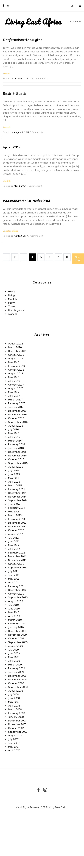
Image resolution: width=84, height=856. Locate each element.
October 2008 (16, 683)
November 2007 (17, 724)
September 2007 (17, 731)
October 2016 (16, 418)
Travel (11, 306)
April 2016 (14, 436)
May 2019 (13, 362)
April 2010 (14, 616)
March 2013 (15, 515)
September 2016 (17, 422)
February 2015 (16, 489)
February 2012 (16, 552)
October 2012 (16, 530)
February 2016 (16, 444)
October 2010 (16, 593)
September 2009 (17, 642)
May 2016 (13, 433)
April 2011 (14, 582)
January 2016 (16, 448)
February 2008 (16, 713)
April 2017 (14, 395)
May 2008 (13, 701)
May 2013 (13, 511)
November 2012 (17, 526)
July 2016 (13, 429)
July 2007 (13, 739)
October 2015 (16, 459)
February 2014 (16, 507)
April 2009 (14, 660)
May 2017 (13, 392)
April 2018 (14, 380)
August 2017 (15, 388)
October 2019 (16, 354)
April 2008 (14, 705)
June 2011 (14, 575)
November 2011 (17, 560)
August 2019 (15, 358)
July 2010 (13, 604)
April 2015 (14, 481)
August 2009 (15, 646)
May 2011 (13, 578)
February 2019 (16, 366)
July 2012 (13, 537)
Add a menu (74, 21)
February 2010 (16, 623)
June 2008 (14, 698)
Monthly (12, 299)
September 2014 (17, 500)
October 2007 (16, 728)
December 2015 (17, 451)
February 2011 (16, 586)
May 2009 (13, 657)
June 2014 (14, 504)
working (13, 313)
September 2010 (17, 597)
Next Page (78, 258)
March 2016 (15, 440)
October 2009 (16, 638)
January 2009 (16, 672)
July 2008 (13, 694)
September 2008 (17, 687)
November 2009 (17, 634)
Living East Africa (33, 22)
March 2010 (15, 619)
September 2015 (17, 463)
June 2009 (14, 653)
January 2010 (16, 627)
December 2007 (17, 720)
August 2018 (15, 373)
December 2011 (17, 556)
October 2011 (16, 563)
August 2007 (15, 735)
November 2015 (17, 455)
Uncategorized (17, 310)
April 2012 (14, 548)
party (11, 302)
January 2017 (16, 407)
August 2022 (15, 343)
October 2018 (16, 369)
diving (11, 291)
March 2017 (15, 399)
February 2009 (16, 668)
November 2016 (17, 414)
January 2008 (16, 716)
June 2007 (14, 743)
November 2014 (17, 496)
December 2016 (17, 410)
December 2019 (17, 351)
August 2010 (15, 601)
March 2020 (15, 347)
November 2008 (17, 679)
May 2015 (13, 478)
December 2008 (17, 675)
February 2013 (16, 519)
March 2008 (15, 709)
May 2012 (13, 545)
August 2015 (15, 466)
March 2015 (15, 485)
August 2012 (15, 534)
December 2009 (17, 631)
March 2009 (15, 664)
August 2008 (15, 690)
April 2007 (14, 750)
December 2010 (17, 590)
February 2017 (16, 403)
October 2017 (16, 384)
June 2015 (14, 474)
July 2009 (13, 649)
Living (11, 295)
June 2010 (14, 608)
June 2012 (14, 541)
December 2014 (17, 492)
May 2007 (13, 746)
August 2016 (15, 425)
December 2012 (17, 522)
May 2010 (13, 612)
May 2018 (13, 377)
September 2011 (17, 567)
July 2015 (13, 470)
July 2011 (13, 571)
